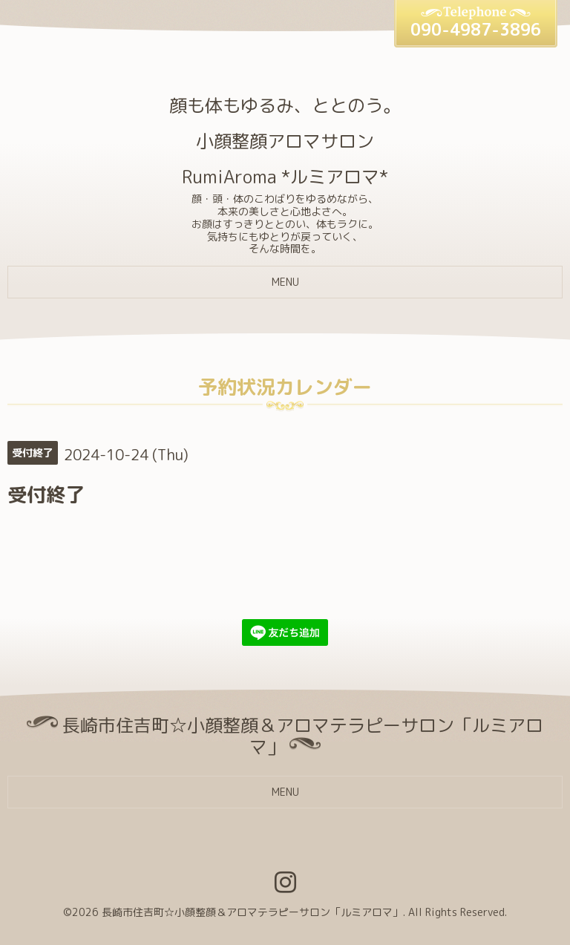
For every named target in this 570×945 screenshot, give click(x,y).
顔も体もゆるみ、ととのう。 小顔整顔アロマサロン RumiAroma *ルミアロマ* (285, 141)
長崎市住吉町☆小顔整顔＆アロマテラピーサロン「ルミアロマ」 (252, 912)
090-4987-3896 (475, 29)
